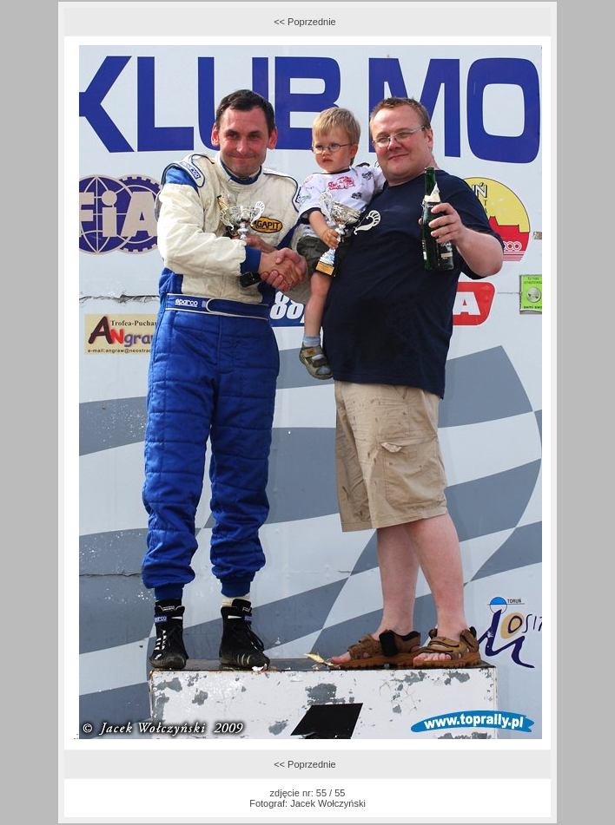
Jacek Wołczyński (328, 803)
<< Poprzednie (305, 21)
